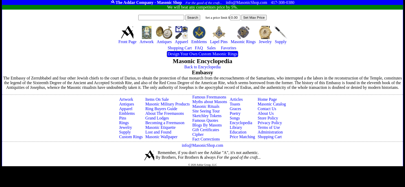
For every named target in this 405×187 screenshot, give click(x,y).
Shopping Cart (270, 137)
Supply (125, 132)
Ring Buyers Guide (161, 108)
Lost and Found (158, 132)
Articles (236, 99)
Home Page (267, 99)
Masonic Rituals (205, 106)
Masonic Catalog (272, 104)
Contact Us (267, 108)
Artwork (126, 99)
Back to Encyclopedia (202, 67)
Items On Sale (157, 99)
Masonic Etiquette (160, 127)
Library (236, 127)
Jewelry (125, 127)
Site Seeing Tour (206, 111)
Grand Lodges (157, 118)
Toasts (235, 104)
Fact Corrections (206, 139)
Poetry (235, 113)
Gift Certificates (205, 130)
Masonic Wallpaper (161, 137)
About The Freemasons (164, 113)
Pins (122, 118)
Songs (235, 118)
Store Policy (268, 118)
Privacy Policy (270, 123)
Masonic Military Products (167, 104)
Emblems (127, 113)
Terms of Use (269, 127)
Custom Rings (131, 137)
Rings (124, 123)
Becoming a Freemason (164, 123)
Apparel (126, 108)
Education (238, 132)
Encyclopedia (241, 123)
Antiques (126, 104)
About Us (266, 113)
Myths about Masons (209, 101)
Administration (270, 132)
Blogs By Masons (207, 125)
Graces (235, 108)
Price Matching (242, 137)
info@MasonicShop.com (202, 145)
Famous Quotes (205, 120)
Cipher (198, 134)
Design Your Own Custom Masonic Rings (202, 54)
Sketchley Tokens (207, 115)
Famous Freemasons (209, 97)
